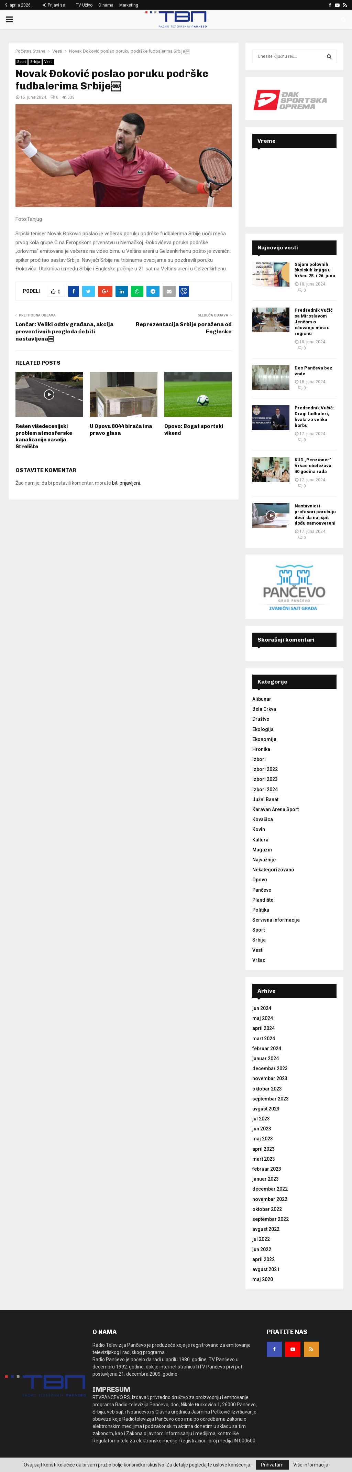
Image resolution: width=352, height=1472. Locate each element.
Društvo (261, 719)
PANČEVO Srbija (294, 181)
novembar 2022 (269, 1199)
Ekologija (263, 729)
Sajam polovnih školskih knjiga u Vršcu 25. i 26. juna (315, 270)
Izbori (259, 759)
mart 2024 (263, 1038)
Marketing (128, 5)
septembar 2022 (270, 1219)
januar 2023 (265, 1179)
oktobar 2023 (267, 1089)
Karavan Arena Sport (275, 809)
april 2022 (263, 1259)
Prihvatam (272, 1465)
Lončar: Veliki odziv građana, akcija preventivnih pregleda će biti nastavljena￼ (64, 331)
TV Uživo (84, 5)
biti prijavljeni (126, 483)
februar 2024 (266, 1048)
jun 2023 (261, 1128)
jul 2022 (261, 1239)
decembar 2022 (270, 1189)
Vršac (258, 960)
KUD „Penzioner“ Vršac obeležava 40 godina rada (313, 465)
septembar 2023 (270, 1099)
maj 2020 (262, 1279)
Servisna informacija (276, 920)
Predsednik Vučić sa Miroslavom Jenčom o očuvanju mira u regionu (314, 322)
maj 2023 (262, 1138)
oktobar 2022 (267, 1209)
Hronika (261, 749)
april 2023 (263, 1149)
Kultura (260, 839)
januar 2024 (265, 1058)
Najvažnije (264, 859)
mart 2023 (263, 1159)
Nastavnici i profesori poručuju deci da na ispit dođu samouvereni (315, 514)
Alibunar (261, 699)
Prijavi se (54, 5)
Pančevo (262, 890)
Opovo (259, 879)
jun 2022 (261, 1249)
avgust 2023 (265, 1108)
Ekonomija (264, 739)
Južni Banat (265, 799)
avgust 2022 (265, 1229)
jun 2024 (261, 1008)
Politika (260, 910)
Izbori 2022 (265, 769)
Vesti (48, 62)
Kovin (258, 829)
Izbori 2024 (265, 789)
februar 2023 (266, 1169)
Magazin (262, 849)
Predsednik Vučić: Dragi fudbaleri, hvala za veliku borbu (314, 416)
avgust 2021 (265, 1269)
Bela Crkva (264, 709)
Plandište (262, 900)
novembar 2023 (269, 1078)
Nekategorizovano (273, 869)
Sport (21, 62)
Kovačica (262, 819)
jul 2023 (261, 1118)
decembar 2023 (270, 1068)
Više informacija (310, 1464)
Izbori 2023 (265, 779)
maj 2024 (262, 1018)
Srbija (35, 62)
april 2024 (263, 1028)
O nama (105, 5)
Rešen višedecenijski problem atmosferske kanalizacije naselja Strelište (43, 436)
